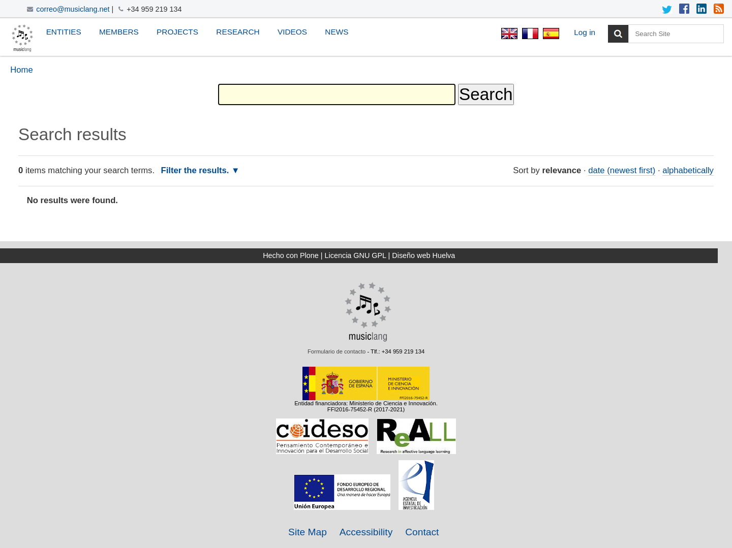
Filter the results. (196, 170)
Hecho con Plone (291, 255)
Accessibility (366, 532)
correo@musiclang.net (72, 9)
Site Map (307, 532)
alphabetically (688, 170)
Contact (422, 532)
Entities (63, 31)
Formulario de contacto (336, 351)
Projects (177, 31)
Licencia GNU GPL (355, 255)
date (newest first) (621, 170)
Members (119, 31)
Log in (584, 32)
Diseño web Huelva (423, 255)
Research (237, 31)
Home (21, 70)
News (336, 31)
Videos (292, 31)
